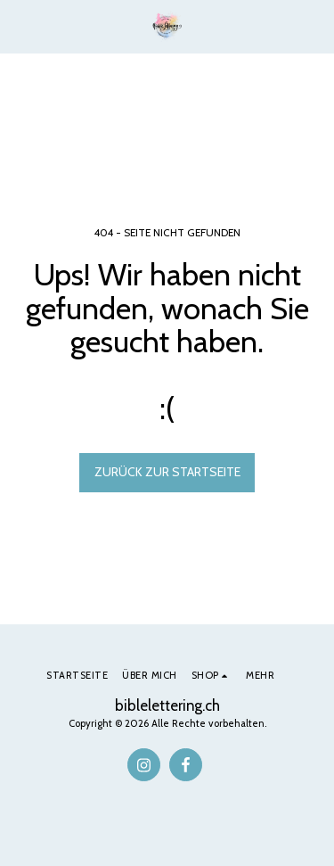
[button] (19, 26)
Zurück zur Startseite (167, 472)
